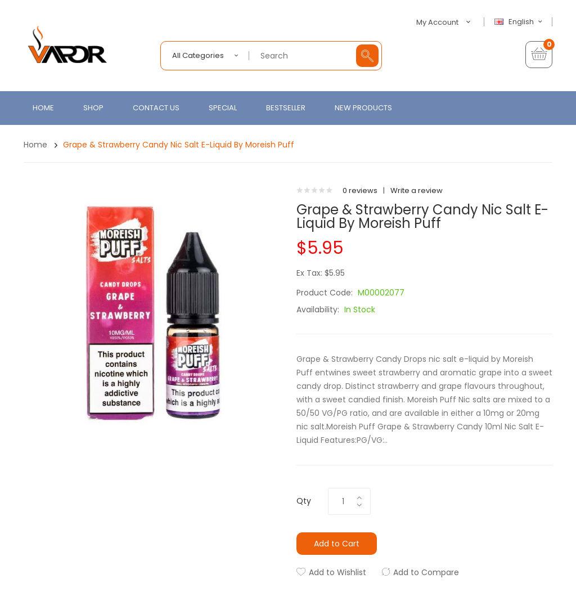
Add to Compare (426, 572)
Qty (303, 500)
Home (35, 144)
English (519, 22)
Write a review (416, 190)
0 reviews (360, 190)
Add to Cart (336, 543)
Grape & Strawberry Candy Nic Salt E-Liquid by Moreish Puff (178, 144)
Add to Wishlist (337, 572)
